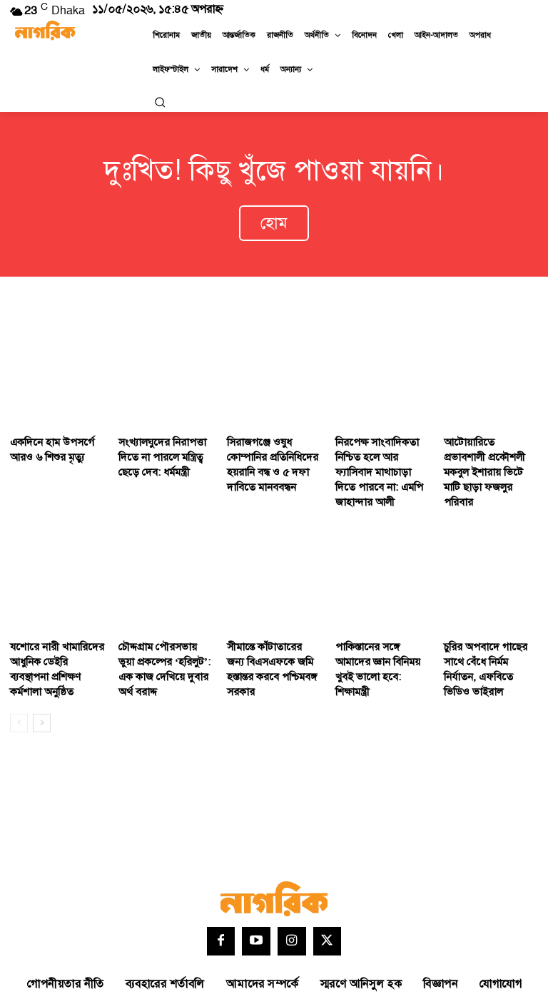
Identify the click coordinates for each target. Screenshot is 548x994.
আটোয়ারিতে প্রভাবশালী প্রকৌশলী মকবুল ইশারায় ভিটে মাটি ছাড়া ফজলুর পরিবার (486, 449)
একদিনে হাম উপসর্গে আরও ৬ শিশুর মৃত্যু (46, 436)
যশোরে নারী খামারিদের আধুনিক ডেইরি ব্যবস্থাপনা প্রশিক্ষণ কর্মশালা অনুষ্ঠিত (53, 624)
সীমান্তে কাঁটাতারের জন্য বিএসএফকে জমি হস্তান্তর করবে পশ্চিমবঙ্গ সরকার (268, 624)
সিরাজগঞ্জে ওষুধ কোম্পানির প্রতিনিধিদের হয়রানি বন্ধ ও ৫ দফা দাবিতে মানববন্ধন (273, 442)
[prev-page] (19, 679)
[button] (160, 102)
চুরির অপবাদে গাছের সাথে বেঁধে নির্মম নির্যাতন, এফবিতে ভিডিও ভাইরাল (490, 624)
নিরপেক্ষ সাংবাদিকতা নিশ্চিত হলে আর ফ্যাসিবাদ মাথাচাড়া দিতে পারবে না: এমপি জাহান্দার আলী (380, 449)
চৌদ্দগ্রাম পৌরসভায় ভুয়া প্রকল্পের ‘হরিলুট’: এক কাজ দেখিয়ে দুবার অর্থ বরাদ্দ (159, 631)
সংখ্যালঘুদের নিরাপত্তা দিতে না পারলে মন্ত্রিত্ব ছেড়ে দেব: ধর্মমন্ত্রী (165, 442)
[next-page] (42, 679)
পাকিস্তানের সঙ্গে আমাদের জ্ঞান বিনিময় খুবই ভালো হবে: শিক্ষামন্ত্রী (379, 624)
